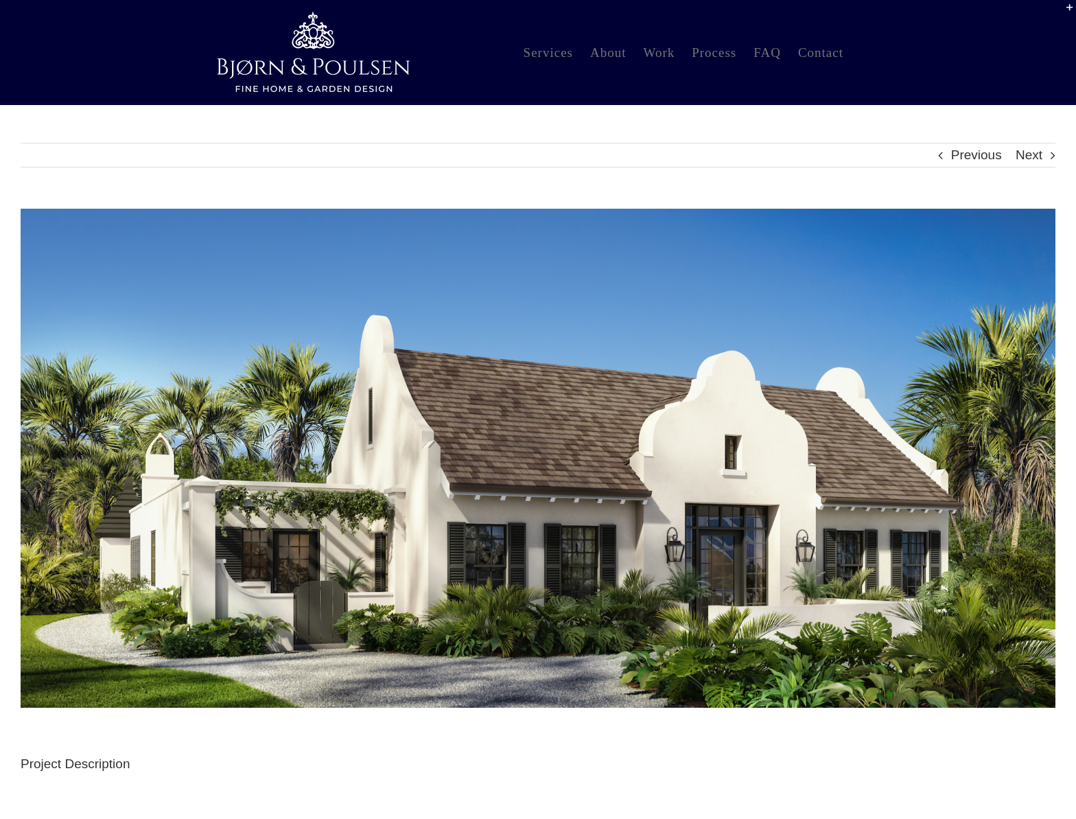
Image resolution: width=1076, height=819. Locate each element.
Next (1029, 155)
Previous (976, 155)
